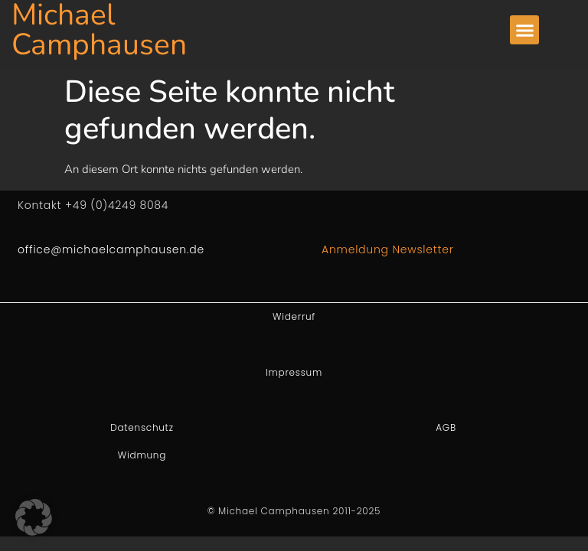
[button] (524, 29)
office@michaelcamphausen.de (111, 249)
